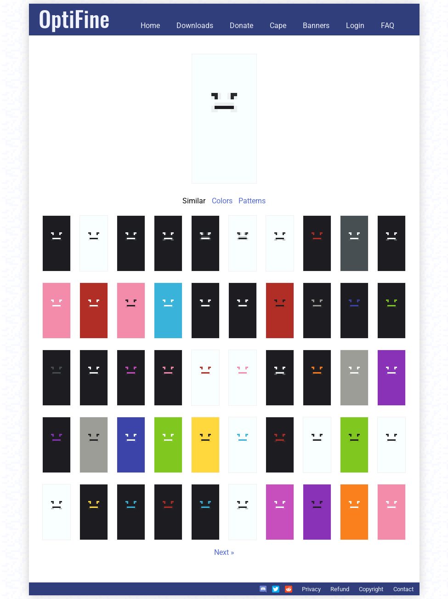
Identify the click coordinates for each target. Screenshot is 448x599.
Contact (403, 589)
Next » (224, 552)
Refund (339, 589)
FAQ (387, 25)
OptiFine (74, 18)
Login (355, 25)
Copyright (371, 589)
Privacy (311, 589)
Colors (222, 200)
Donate (241, 25)
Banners (316, 25)
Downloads (194, 25)
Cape (278, 25)
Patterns (252, 200)
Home (150, 25)
